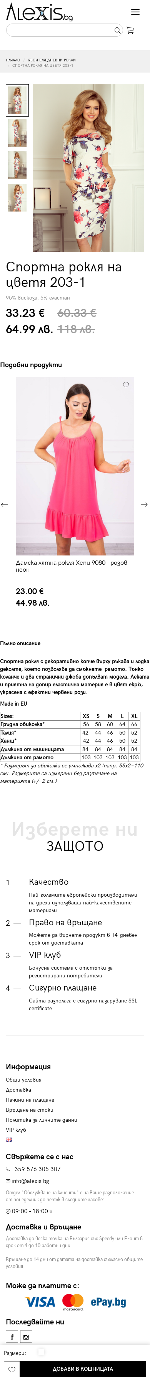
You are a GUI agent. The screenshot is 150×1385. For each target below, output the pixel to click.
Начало (13, 60)
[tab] (37, 643)
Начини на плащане (30, 1100)
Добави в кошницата (83, 1369)
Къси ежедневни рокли (52, 60)
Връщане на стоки (29, 1110)
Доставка (18, 1090)
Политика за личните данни (41, 1120)
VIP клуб (16, 1130)
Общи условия (24, 1080)
